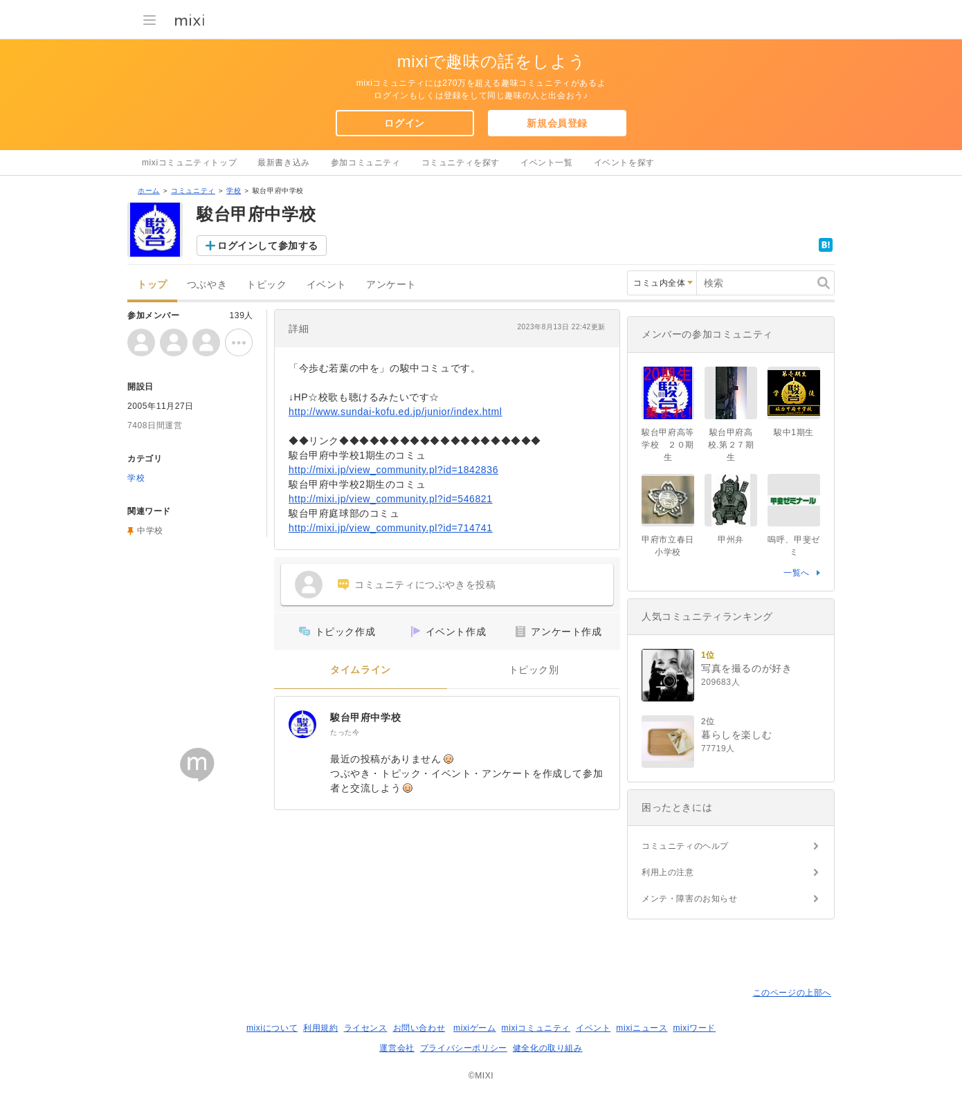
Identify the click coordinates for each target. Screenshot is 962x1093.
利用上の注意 (668, 872)
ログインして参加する (267, 245)
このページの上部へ (792, 993)
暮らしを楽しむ (736, 734)
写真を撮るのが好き (746, 668)
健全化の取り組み (548, 1048)
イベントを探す (624, 162)
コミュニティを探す (460, 162)
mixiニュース (641, 1028)
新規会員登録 (557, 123)
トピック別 (534, 670)
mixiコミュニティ (536, 1028)
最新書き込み (283, 162)
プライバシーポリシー (463, 1048)
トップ (152, 284)
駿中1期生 (794, 432)
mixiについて (272, 1028)
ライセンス (366, 1028)
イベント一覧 (546, 162)
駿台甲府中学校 (365, 717)
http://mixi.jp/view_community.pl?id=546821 (391, 498)
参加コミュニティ (366, 162)
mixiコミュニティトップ (189, 162)
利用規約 (320, 1028)
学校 (233, 190)
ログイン (404, 123)
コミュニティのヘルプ (685, 846)
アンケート (391, 284)
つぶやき (207, 284)
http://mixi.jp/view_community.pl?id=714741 (391, 527)
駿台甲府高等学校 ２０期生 (668, 445)
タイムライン (360, 670)
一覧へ (796, 573)
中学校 (150, 530)
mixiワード (694, 1028)
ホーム (149, 190)
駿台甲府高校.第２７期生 (731, 445)
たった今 (344, 732)
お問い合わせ (419, 1028)
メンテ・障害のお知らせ (690, 898)
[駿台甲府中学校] (302, 724)
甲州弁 (731, 539)
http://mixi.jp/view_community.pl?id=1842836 (393, 469)
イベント (327, 284)
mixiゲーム (474, 1028)
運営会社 (396, 1048)
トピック (266, 284)
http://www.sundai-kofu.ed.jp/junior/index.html (395, 411)
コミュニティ (193, 190)
